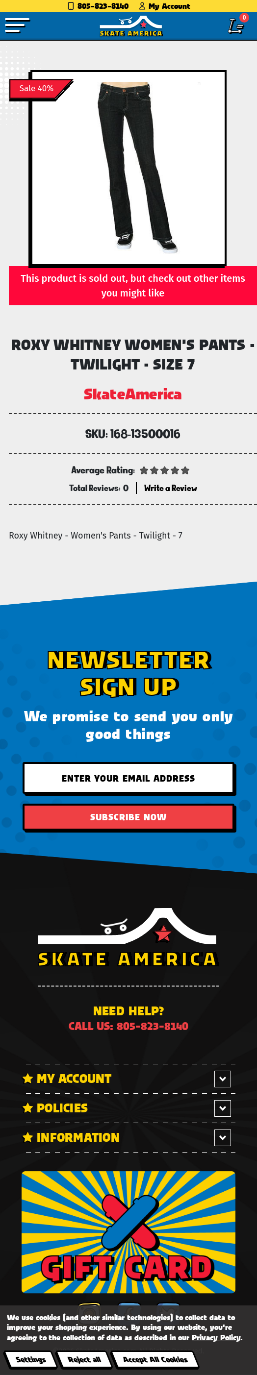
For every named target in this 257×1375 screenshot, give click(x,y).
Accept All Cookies (155, 1359)
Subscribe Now (128, 816)
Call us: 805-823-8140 (128, 1025)
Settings (31, 1359)
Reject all (84, 1359)
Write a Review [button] (170, 487)
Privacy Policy (216, 1337)
